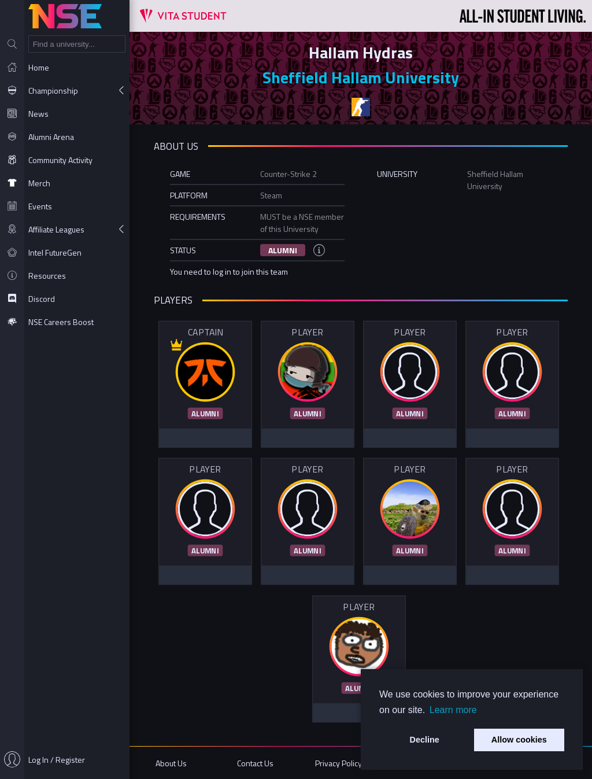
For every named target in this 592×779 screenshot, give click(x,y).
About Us (171, 763)
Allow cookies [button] (519, 739)
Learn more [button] (453, 710)
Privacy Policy (338, 763)
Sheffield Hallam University (360, 77)
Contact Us (255, 763)
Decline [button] (424, 739)
